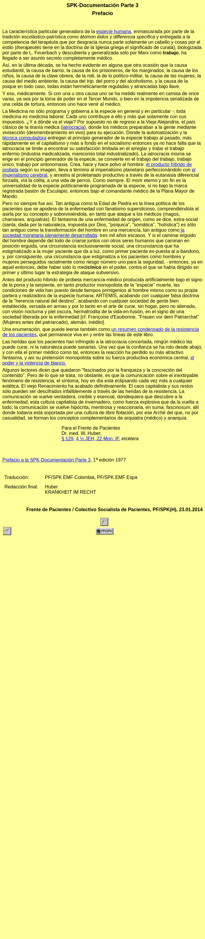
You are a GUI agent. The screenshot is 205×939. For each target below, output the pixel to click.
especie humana (113, 31)
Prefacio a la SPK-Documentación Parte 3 (46, 459)
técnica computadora (24, 137)
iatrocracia (73, 127)
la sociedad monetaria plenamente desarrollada (93, 233)
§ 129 (67, 438)
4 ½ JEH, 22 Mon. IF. (98, 438)
